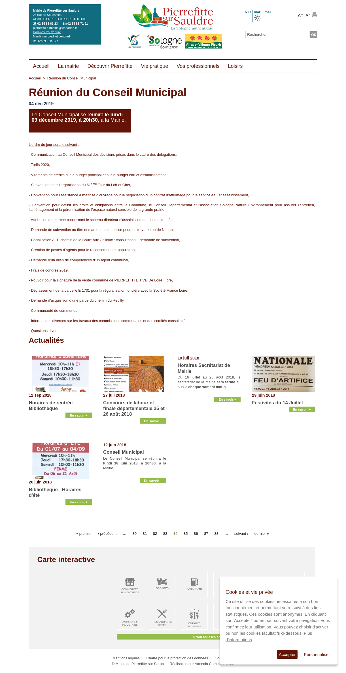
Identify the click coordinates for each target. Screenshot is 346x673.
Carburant (194, 589)
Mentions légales (126, 658)
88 (216, 533)
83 (165, 533)
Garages (162, 588)
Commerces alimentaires (129, 591)
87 (206, 533)
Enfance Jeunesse (194, 625)
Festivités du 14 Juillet (277, 402)
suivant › (241, 533)
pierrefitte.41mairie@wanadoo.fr (55, 28)
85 (186, 533)
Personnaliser (317, 654)
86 (196, 533)
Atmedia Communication (214, 664)
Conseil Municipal (123, 452)
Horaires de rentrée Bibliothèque (51, 405)
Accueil (35, 78)
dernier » (261, 533)
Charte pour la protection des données (177, 658)
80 (135, 533)
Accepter (287, 654)
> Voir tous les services (211, 637)
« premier (84, 533)
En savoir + (79, 436)
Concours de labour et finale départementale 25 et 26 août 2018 (134, 408)
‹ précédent (107, 533)
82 (155, 533)
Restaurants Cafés (162, 623)
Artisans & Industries (130, 623)
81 (145, 533)
